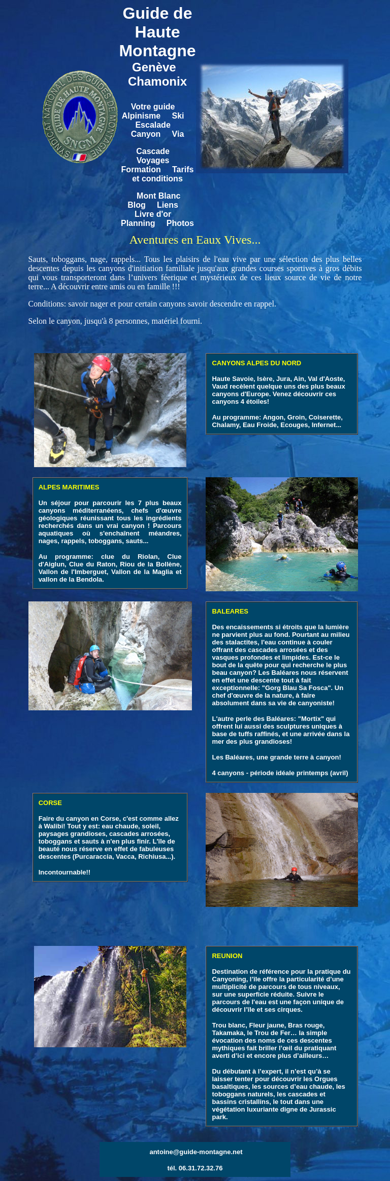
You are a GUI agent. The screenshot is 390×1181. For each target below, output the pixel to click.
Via (178, 134)
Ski (178, 115)
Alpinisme (141, 115)
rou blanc (231, 1025)
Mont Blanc (158, 196)
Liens (167, 205)
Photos (180, 223)
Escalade (152, 125)
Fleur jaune (266, 1025)
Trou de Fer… (275, 1033)
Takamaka (227, 1033)
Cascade (153, 151)
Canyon (146, 134)
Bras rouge (305, 1025)
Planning (138, 223)
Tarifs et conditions (162, 174)
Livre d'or (153, 214)
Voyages (153, 160)
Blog (137, 205)
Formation (141, 169)
